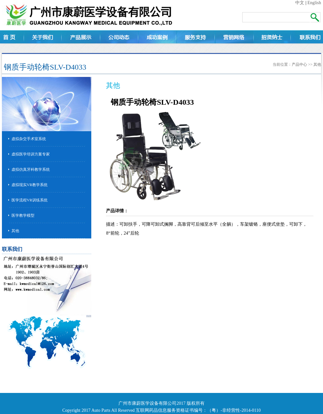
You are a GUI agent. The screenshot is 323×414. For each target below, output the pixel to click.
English (314, 2)
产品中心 (299, 64)
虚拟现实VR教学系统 (29, 185)
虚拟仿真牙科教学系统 (30, 169)
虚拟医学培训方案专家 (30, 154)
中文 (299, 2)
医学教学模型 (22, 215)
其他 (317, 64)
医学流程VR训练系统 (29, 200)
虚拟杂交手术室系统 (28, 139)
